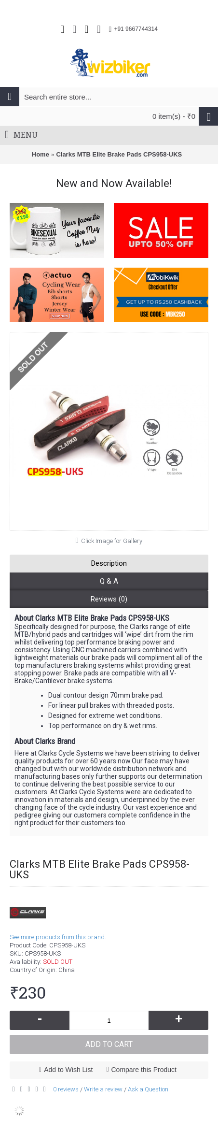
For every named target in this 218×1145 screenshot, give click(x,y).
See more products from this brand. (58, 937)
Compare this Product (144, 1069)
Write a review (103, 1089)
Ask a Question (148, 1089)
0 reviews (66, 1089)
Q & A (109, 581)
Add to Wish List (68, 1069)
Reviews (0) (109, 599)
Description (109, 563)
